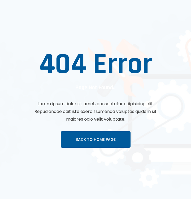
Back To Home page (96, 139)
